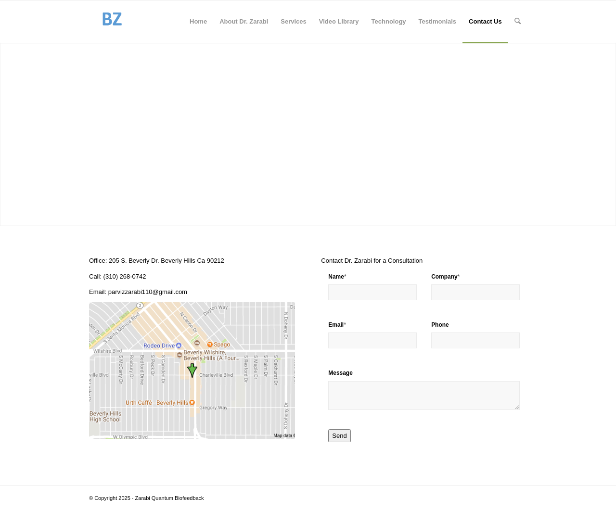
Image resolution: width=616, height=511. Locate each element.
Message (340, 373)
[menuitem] (198, 21)
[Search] (517, 21)
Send (339, 435)
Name (337, 276)
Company (445, 276)
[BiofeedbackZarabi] (111, 21)
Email (337, 324)
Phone (440, 324)
